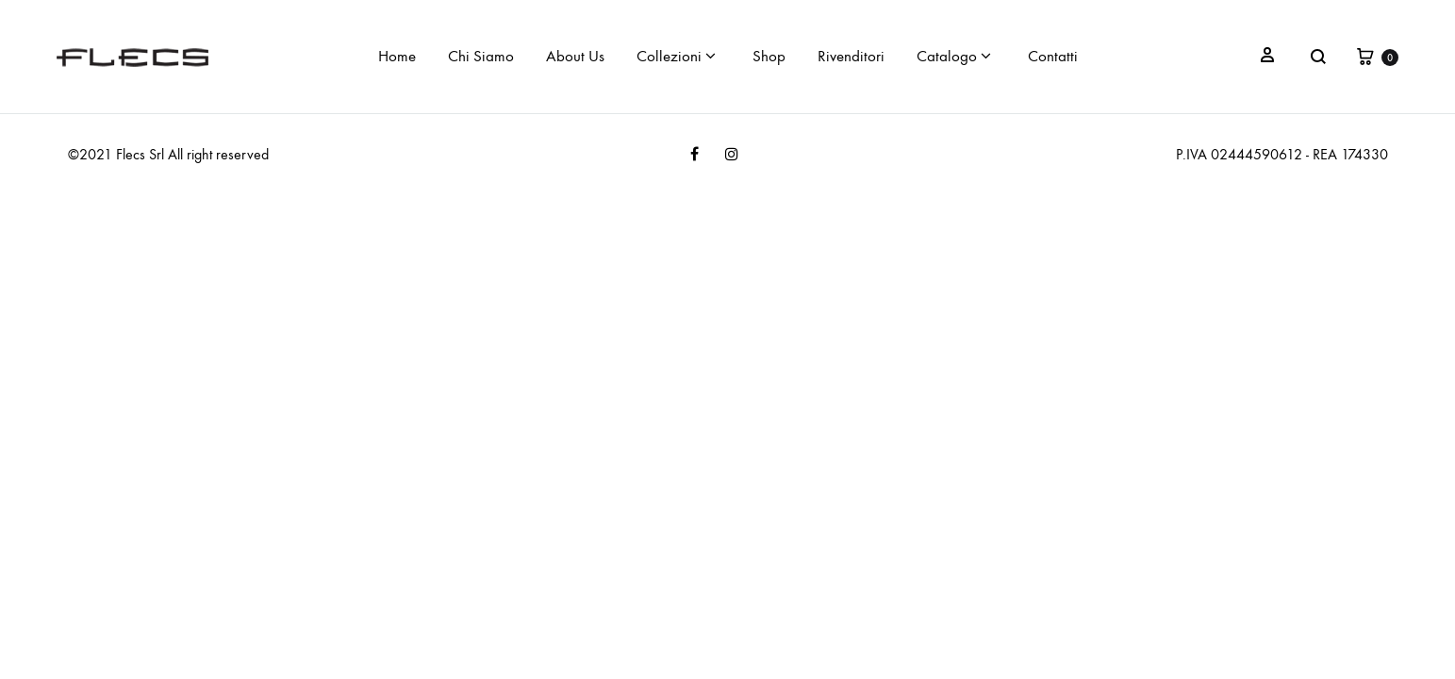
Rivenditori (851, 56)
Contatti (1053, 56)
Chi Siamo (481, 56)
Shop (768, 56)
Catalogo (954, 56)
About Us (575, 56)
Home (397, 56)
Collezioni (676, 56)
